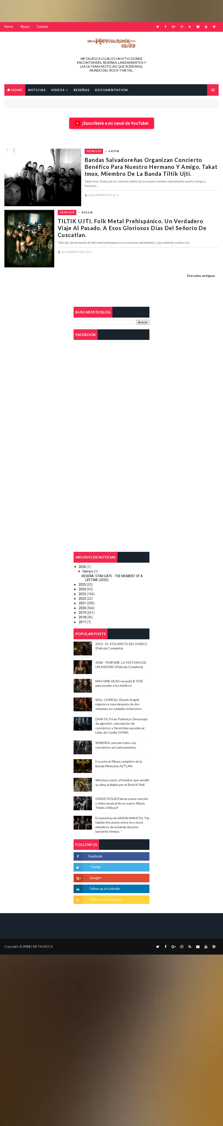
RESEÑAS (81, 90)
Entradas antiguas (201, 275)
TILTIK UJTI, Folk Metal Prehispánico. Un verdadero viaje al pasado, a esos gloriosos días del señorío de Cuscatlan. (151, 227)
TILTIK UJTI (99, 151)
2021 (82, 602)
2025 (82, 584)
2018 (82, 616)
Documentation (111, 90)
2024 (82, 588)
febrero (87, 570)
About (24, 27)
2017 (82, 621)
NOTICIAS (37, 90)
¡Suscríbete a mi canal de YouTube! (112, 123)
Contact (42, 27)
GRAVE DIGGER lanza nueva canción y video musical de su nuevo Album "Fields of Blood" (121, 802)
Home (8, 27)
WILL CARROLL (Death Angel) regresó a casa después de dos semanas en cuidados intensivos (118, 703)
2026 (82, 566)
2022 (82, 598)
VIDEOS (58, 90)
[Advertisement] (111, 10)
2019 (82, 612)
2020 (82, 607)
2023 (82, 593)
